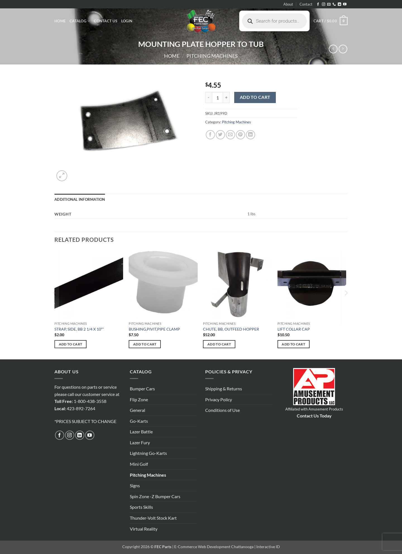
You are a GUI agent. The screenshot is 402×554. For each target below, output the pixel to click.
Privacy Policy (218, 399)
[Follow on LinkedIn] (339, 4)
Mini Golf (139, 464)
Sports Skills (141, 507)
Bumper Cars (142, 388)
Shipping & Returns (223, 388)
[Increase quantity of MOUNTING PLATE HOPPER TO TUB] (226, 97)
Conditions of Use (222, 410)
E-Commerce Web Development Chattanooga (213, 546)
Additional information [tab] (79, 199)
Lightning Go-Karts (148, 453)
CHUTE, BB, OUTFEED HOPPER (231, 329)
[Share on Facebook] (210, 134)
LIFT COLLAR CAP (293, 329)
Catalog (80, 21)
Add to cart (255, 97)
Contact (306, 4)
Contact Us (105, 21)
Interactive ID (268, 546)
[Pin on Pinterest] (240, 134)
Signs (135, 485)
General (137, 410)
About (288, 4)
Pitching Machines (212, 56)
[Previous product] (343, 49)
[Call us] (334, 4)
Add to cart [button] (70, 344)
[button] (126, 21)
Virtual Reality (143, 528)
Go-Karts (139, 421)
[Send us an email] (329, 4)
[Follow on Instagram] (323, 4)
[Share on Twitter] (220, 134)
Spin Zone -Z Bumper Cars (155, 496)
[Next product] (333, 49)
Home (60, 21)
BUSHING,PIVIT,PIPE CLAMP (154, 329)
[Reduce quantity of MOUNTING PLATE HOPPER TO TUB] (208, 97)
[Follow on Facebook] (318, 4)
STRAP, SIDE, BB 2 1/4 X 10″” (79, 329)
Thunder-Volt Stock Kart (153, 517)
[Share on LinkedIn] (250, 134)
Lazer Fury (140, 442)
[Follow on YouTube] (344, 4)
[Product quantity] (217, 97)
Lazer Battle (141, 431)
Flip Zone (139, 399)
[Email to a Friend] (230, 134)
